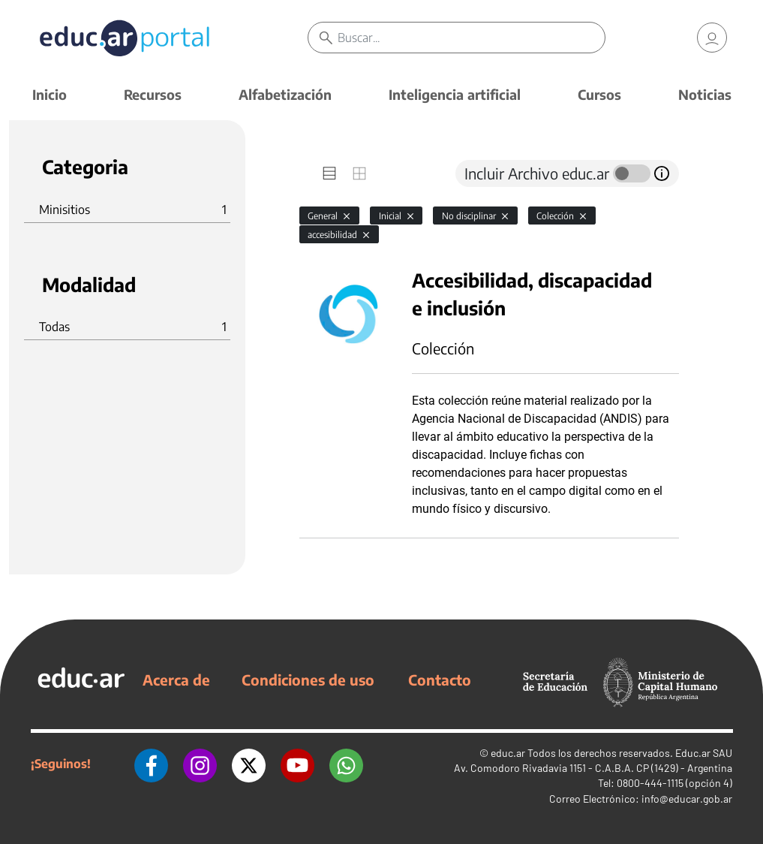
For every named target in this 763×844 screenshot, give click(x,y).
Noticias (704, 94)
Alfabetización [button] (285, 94)
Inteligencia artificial (455, 94)
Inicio (49, 94)
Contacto (439, 680)
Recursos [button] (153, 94)
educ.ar (508, 752)
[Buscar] (471, 38)
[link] (712, 38)
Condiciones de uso (308, 680)
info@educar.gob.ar (686, 798)
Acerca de (176, 680)
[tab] (329, 173)
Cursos (599, 94)
